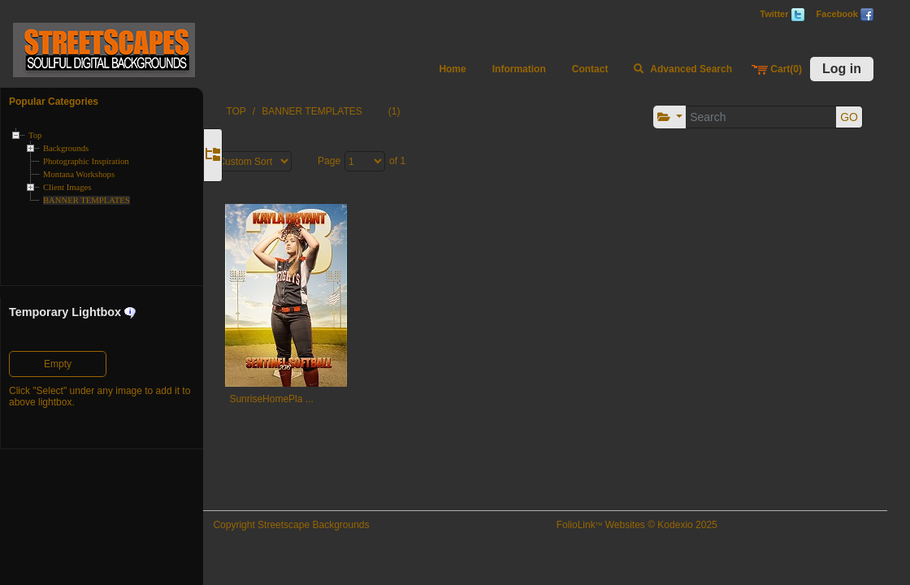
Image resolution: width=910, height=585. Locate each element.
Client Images (67, 187)
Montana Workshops (79, 174)
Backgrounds (66, 148)
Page (360, 161)
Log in (841, 69)
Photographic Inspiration (86, 161)
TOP (266, 111)
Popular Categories (53, 101)
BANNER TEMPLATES (86, 200)
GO (845, 117)
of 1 (428, 161)
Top (34, 135)
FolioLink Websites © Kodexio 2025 (650, 525)
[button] (665, 117)
